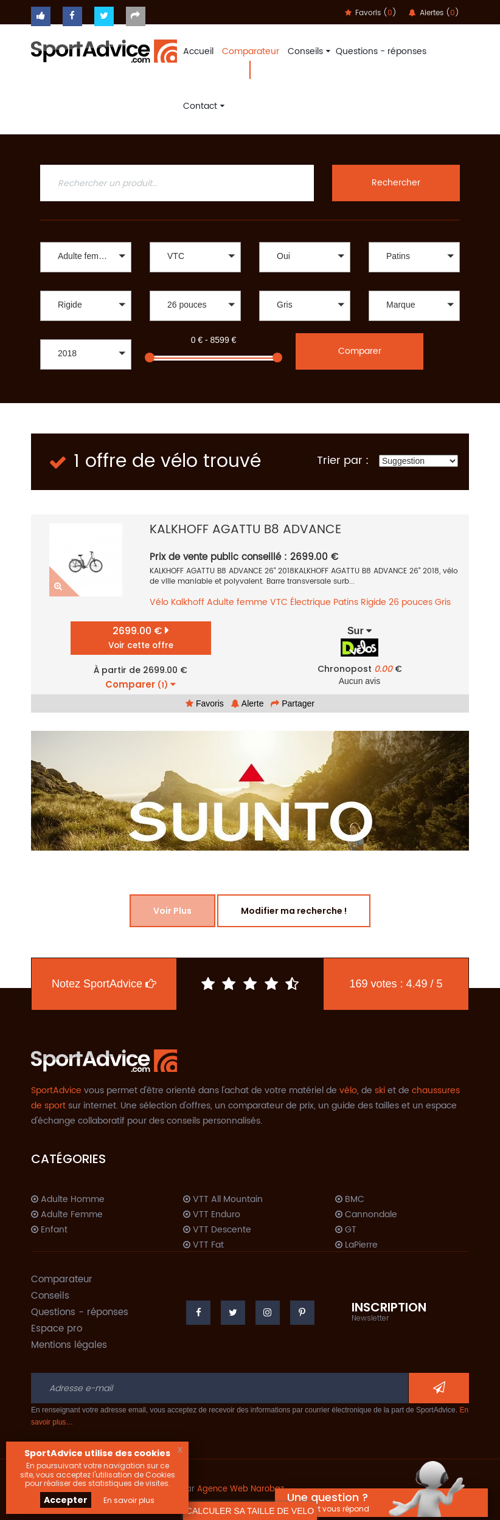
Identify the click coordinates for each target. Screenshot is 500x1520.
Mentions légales (69, 1345)
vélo (348, 1090)
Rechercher (396, 183)
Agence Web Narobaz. (241, 1489)
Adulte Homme (68, 1200)
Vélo (159, 602)
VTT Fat (203, 1245)
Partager (292, 703)
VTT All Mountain (223, 1200)
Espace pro (56, 1328)
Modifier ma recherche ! (294, 911)
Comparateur (250, 51)
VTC (279, 602)
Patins (345, 602)
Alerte (247, 703)
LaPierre (356, 1245)
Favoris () (371, 13)
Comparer (359, 351)
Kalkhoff (187, 602)
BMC (349, 1200)
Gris (443, 602)
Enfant (49, 1230)
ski (380, 1090)
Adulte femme (237, 602)
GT (345, 1230)
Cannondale (366, 1215)
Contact (202, 106)
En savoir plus (129, 1500)
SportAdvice (56, 1090)
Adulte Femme (67, 1215)
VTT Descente (217, 1230)
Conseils (307, 51)
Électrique (310, 602)
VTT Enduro (211, 1215)
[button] (85, 257)
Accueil (198, 51)
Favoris (205, 703)
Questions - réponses (381, 51)
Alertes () (434, 13)
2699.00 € (140, 637)
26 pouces (410, 602)
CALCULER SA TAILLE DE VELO (250, 1511)
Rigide (373, 602)
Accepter (66, 1500)
